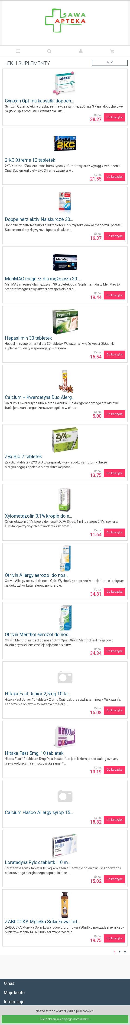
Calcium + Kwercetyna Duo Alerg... (40, 397)
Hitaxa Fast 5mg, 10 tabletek (34, 753)
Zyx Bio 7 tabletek (23, 456)
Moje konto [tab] (14, 992)
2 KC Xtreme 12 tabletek (30, 160)
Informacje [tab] (14, 1001)
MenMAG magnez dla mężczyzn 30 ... (43, 279)
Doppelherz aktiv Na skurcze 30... (39, 219)
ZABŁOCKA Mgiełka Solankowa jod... (42, 921)
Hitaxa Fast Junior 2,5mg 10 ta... (37, 693)
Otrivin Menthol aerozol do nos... (38, 634)
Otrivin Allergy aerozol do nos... (36, 575)
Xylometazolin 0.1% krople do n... (38, 516)
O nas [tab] (9, 983)
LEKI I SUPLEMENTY (27, 63)
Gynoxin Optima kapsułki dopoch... (39, 101)
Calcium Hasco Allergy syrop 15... (39, 812)
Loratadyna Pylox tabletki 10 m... (38, 862)
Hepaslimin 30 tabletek (28, 338)
